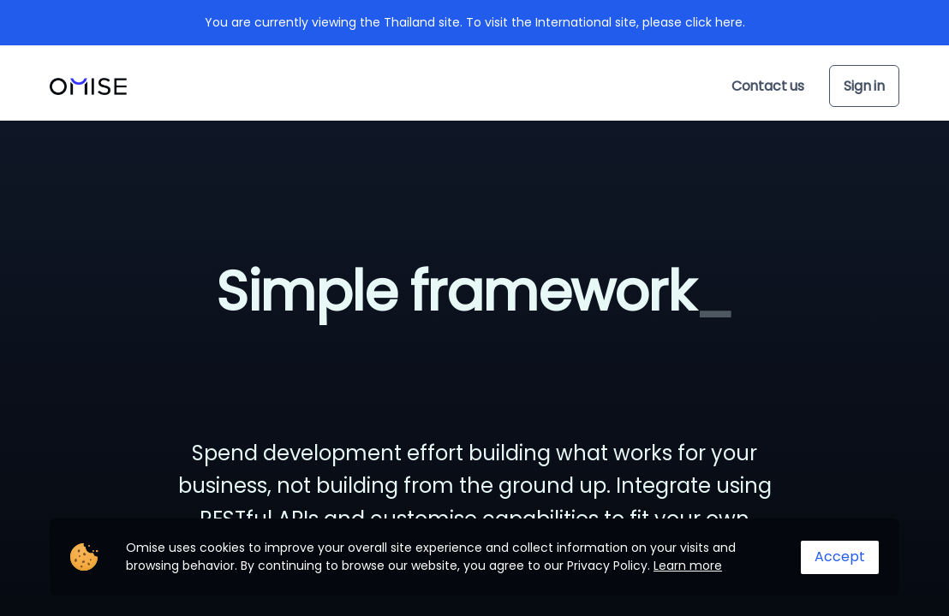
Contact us (767, 86)
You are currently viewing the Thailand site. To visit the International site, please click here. (475, 22)
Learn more (688, 565)
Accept (840, 556)
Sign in (864, 86)
